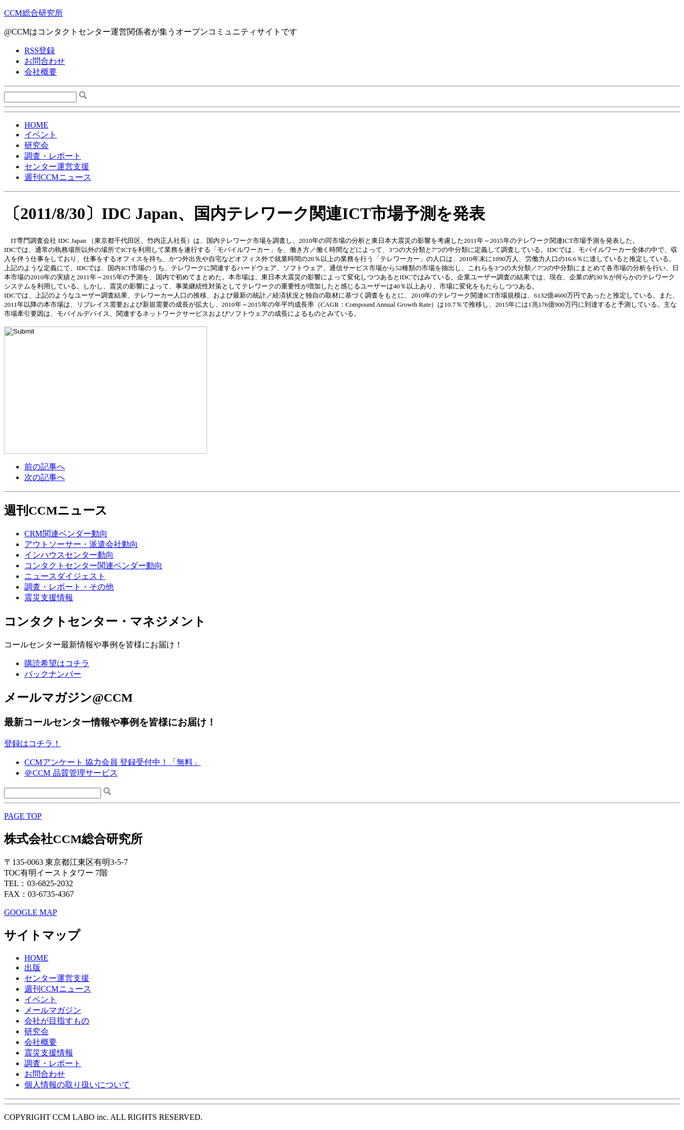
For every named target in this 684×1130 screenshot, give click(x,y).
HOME (36, 125)
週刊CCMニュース (57, 177)
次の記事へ (44, 477)
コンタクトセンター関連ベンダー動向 (93, 565)
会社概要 (40, 71)
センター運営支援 (56, 166)
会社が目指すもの (56, 1020)
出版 (32, 967)
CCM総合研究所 (33, 13)
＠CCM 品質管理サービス (71, 773)
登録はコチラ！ (32, 743)
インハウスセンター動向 (69, 555)
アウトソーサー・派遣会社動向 (81, 544)
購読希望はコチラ (56, 663)
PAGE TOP (23, 816)
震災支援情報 (48, 597)
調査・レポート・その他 (69, 586)
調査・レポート (52, 156)
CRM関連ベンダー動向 (66, 533)
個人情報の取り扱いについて (77, 1084)
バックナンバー (52, 674)
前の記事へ (44, 466)
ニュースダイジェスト (65, 576)
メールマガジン (52, 1010)
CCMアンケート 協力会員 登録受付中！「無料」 (112, 762)
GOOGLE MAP (30, 912)
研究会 (36, 145)
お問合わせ (44, 61)
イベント (40, 134)
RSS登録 (39, 50)
